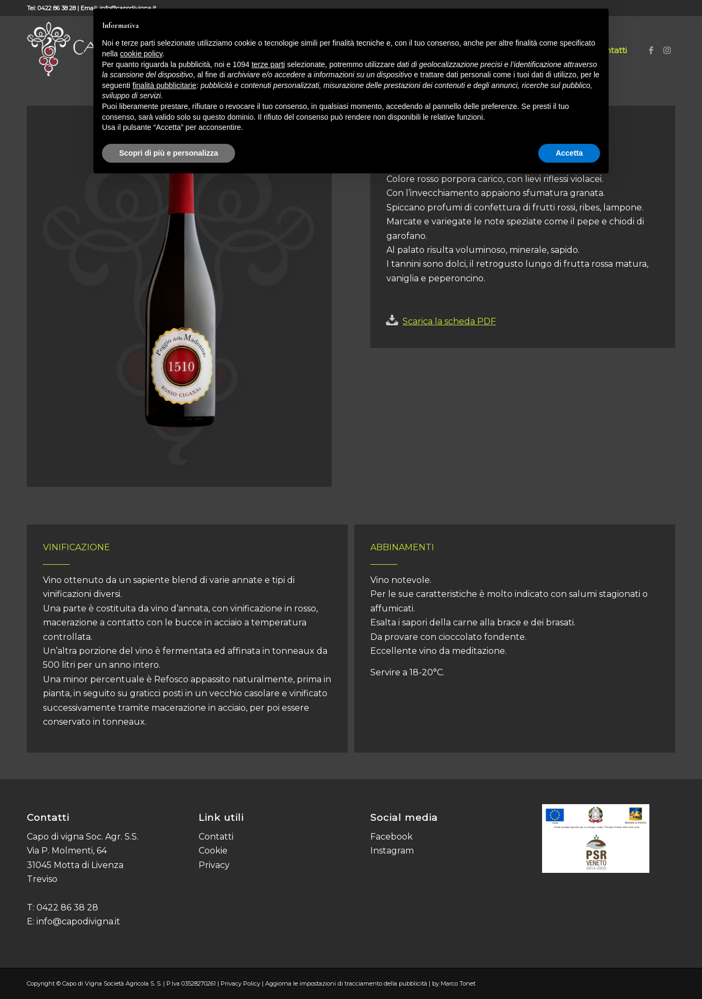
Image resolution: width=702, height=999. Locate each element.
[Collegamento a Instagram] (667, 50)
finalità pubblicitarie (164, 85)
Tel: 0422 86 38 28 (51, 8)
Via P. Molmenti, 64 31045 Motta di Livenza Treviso (75, 864)
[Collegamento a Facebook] (651, 50)
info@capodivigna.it (78, 921)
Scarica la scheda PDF (449, 321)
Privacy (214, 865)
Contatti (216, 837)
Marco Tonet (458, 983)
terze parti (268, 64)
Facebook (391, 837)
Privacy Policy (240, 983)
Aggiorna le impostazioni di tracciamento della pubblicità (346, 983)
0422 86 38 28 (67, 907)
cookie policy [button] (141, 53)
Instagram (392, 850)
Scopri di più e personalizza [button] (168, 153)
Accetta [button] (569, 153)
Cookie (213, 850)
